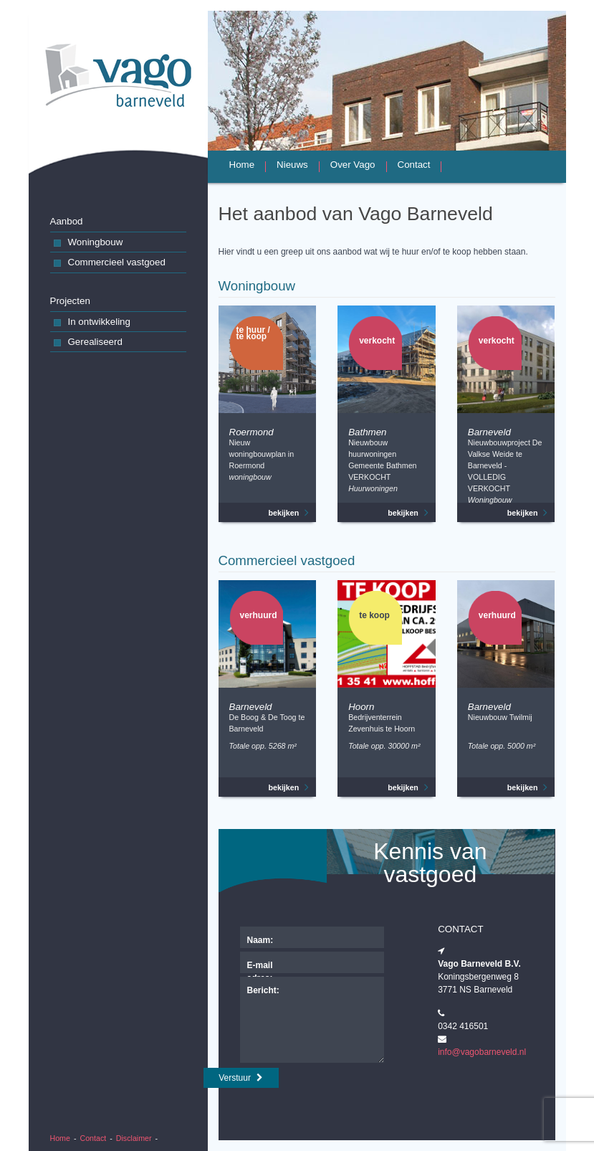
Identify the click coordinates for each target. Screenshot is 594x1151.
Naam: (260, 940)
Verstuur (241, 1078)
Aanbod (66, 221)
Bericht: (263, 990)
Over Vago (352, 165)
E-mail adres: (260, 966)
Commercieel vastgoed (110, 263)
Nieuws (292, 165)
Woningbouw (88, 243)
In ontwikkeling (92, 323)
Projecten (70, 300)
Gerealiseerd (88, 343)
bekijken (289, 512)
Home (60, 1138)
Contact (93, 1138)
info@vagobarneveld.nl (482, 1052)
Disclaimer (134, 1138)
